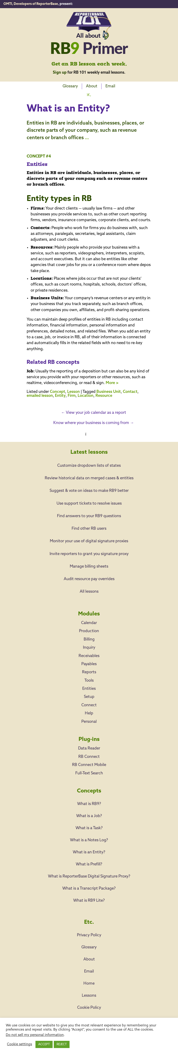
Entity (60, 396)
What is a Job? (89, 816)
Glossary (70, 86)
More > (112, 383)
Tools (89, 681)
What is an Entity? (89, 852)
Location (85, 396)
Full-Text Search (89, 773)
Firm (72, 396)
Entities (89, 689)
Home (89, 984)
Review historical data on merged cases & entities (89, 478)
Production (89, 631)
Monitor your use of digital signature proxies (89, 541)
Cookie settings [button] (19, 1044)
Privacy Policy (89, 935)
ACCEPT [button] (44, 1044)
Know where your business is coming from (93, 423)
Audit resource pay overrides (89, 579)
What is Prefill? (89, 864)
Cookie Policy (89, 1008)
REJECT (62, 1044)
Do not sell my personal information (35, 1035)
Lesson (73, 392)
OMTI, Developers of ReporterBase (30, 4)
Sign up (60, 73)
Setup (89, 697)
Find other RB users (89, 529)
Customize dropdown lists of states (89, 466)
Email (110, 86)
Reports (89, 672)
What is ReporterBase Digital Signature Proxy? (89, 876)
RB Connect (89, 757)
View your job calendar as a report (93, 413)
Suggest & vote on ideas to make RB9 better (89, 491)
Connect (89, 705)
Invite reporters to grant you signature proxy (89, 554)
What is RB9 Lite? (89, 901)
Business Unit (108, 392)
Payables (89, 664)
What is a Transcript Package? (89, 889)
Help (89, 713)
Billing (89, 639)
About (91, 86)
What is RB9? (89, 804)
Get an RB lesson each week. (89, 64)
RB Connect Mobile (89, 765)
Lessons (89, 996)
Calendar (89, 623)
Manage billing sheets (89, 567)
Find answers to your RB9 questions (89, 516)
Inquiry (89, 648)
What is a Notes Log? (89, 840)
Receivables (89, 656)
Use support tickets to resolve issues (89, 504)
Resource (103, 396)
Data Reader (89, 748)
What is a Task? (89, 828)
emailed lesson (40, 396)
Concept (57, 392)
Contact (130, 392)
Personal (89, 722)
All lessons (89, 592)
